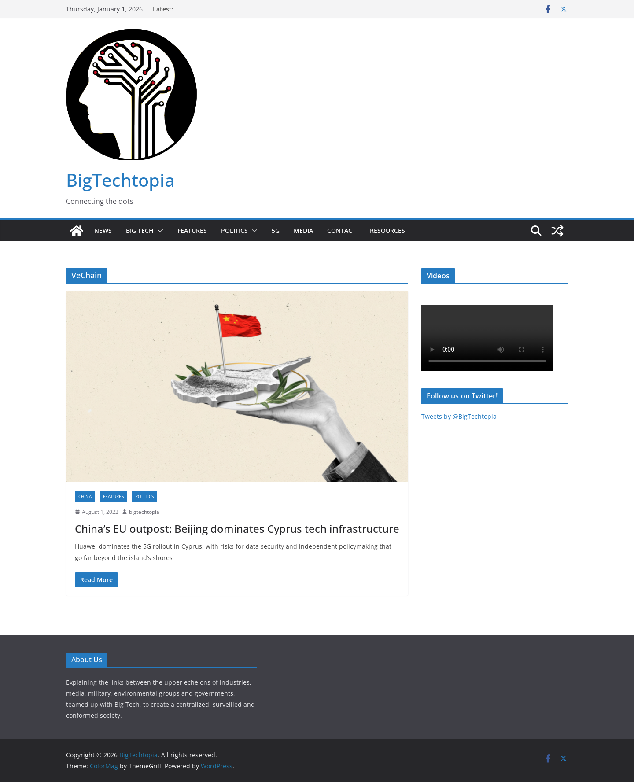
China (85, 496)
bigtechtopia (144, 512)
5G (276, 230)
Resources (387, 230)
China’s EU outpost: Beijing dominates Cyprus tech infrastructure (237, 528)
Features (192, 230)
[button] (158, 231)
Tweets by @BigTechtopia (459, 416)
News (103, 230)
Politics (234, 230)
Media (303, 230)
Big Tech (140, 230)
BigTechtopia (120, 180)
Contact (341, 230)
